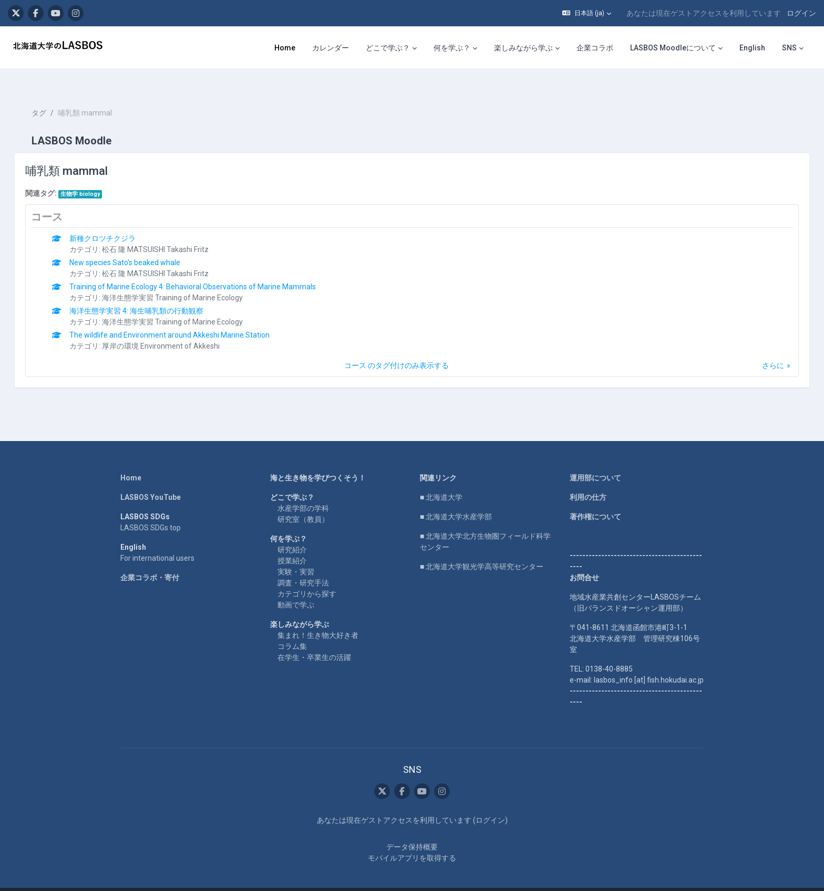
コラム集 (292, 627)
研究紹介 (292, 531)
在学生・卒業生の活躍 (314, 638)
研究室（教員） (303, 500)
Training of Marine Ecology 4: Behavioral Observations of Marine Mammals (208, 268)
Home (130, 459)
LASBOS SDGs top (150, 509)
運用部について (595, 459)
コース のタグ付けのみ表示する (396, 346)
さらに (758, 346)
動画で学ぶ (295, 586)
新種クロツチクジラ (118, 219)
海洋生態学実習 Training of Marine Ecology (187, 279)
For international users (157, 539)
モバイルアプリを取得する (412, 839)
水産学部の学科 (303, 489)
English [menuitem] (752, 48)
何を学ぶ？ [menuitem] (452, 48)
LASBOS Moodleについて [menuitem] (673, 48)
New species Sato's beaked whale (140, 243)
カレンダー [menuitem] (330, 48)
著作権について (595, 498)
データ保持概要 (412, 828)
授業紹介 (292, 542)
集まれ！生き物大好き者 (317, 616)
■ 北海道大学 (441, 478)
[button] (586, 13)
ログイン (801, 13)
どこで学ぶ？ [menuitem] (388, 48)
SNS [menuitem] (789, 48)
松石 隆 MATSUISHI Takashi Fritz (170, 230)
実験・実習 (295, 553)
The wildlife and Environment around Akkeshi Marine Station (185, 316)
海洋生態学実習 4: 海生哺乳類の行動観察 (152, 292)
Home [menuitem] (284, 48)
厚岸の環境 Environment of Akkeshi (176, 327)
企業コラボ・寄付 (149, 558)
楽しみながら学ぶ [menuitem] (523, 48)
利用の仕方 (588, 478)
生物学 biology (95, 175)
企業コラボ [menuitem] (594, 48)
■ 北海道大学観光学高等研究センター (481, 547)
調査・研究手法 (303, 564)
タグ (53, 94)
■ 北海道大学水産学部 (456, 498)
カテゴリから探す (306, 575)
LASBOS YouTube (150, 478)
